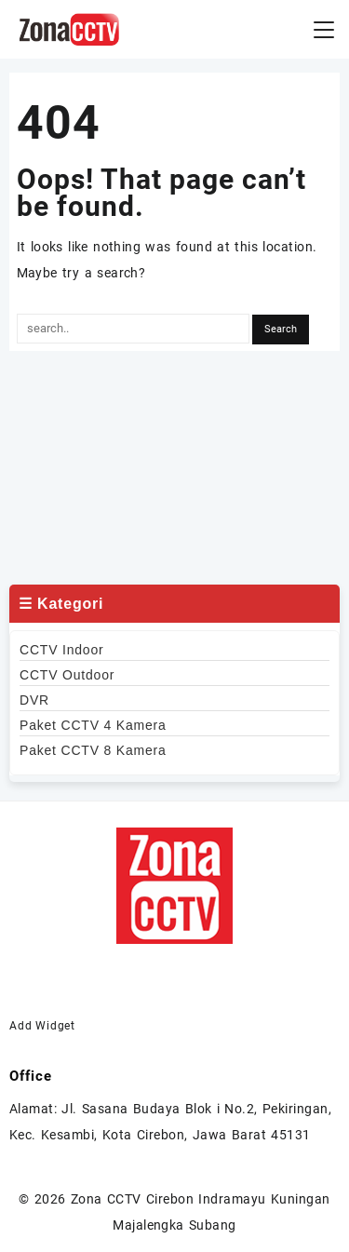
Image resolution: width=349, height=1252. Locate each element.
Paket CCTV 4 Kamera (93, 725)
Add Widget (42, 1025)
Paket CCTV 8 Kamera (93, 750)
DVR (34, 700)
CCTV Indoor (62, 649)
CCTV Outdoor (67, 674)
